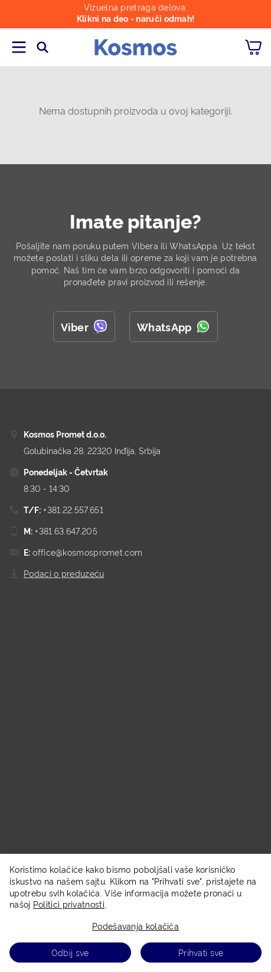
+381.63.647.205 (64, 530)
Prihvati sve (201, 952)
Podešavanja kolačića (135, 925)
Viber (84, 326)
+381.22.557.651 (72, 509)
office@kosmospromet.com (86, 551)
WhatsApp (173, 326)
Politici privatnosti (69, 903)
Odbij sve (70, 952)
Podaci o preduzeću (64, 573)
